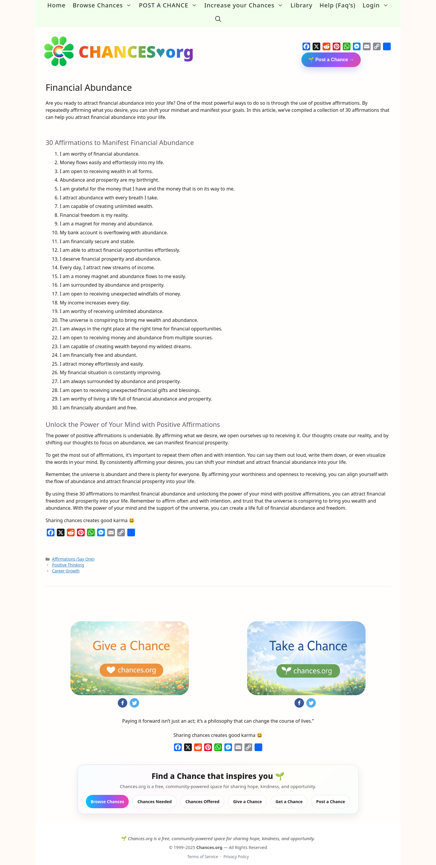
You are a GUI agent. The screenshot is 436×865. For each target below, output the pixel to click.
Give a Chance (247, 795)
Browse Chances (104, 5)
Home (56, 5)
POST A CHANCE (170, 5)
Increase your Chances (245, 5)
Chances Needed (154, 795)
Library (301, 5)
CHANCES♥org (136, 45)
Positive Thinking (68, 558)
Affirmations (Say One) (73, 553)
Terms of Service (202, 850)
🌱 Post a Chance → (331, 53)
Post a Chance (330, 795)
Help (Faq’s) (337, 5)
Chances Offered (202, 795)
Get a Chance (289, 795)
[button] (218, 16)
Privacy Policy (236, 850)
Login (377, 5)
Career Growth (66, 565)
